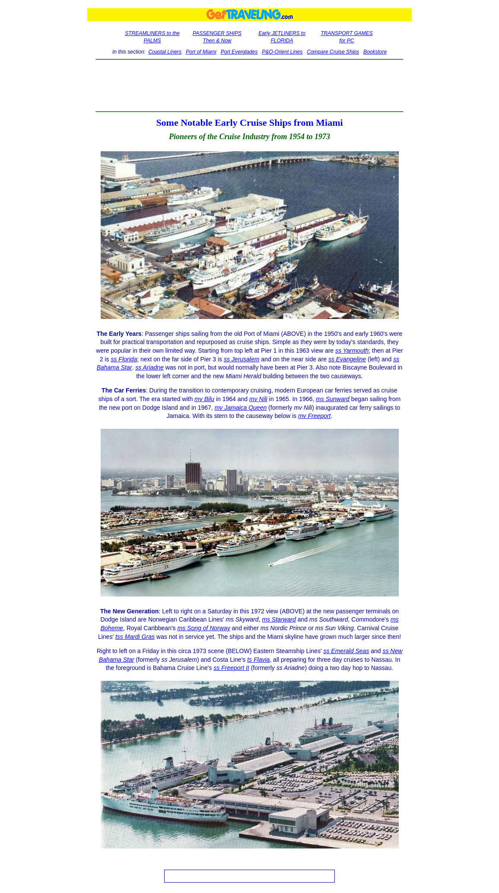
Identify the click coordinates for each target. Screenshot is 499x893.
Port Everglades (239, 52)
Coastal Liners (164, 52)
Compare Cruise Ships (333, 52)
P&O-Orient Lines (282, 52)
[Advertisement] (249, 85)
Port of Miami (201, 52)
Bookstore (375, 52)
